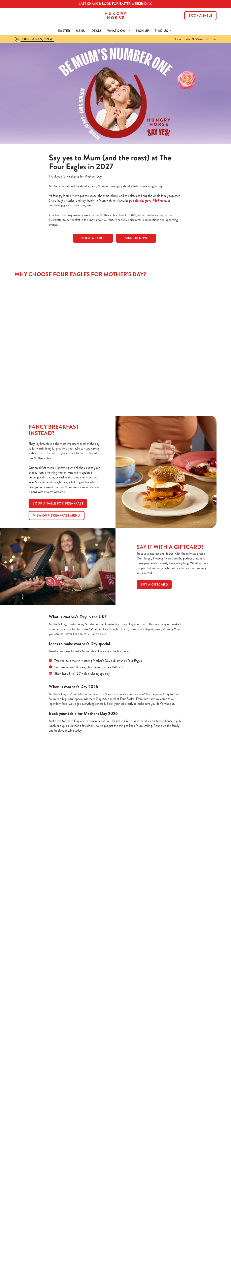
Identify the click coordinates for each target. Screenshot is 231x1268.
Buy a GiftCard (154, 584)
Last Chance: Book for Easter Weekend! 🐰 (116, 3)
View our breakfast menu (56, 515)
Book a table (93, 238)
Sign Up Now (136, 238)
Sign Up (142, 30)
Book (200, 15)
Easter (64, 30)
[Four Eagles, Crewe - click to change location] (34, 39)
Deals (96, 30)
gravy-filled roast (155, 200)
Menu (81, 30)
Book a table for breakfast (58, 503)
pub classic (136, 200)
